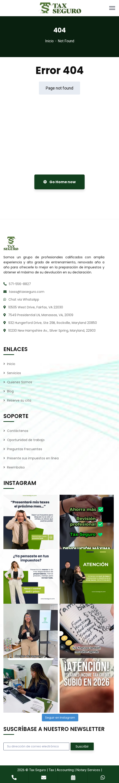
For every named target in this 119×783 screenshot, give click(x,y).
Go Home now (59, 182)
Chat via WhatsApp (23, 299)
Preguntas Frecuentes (24, 449)
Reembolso (16, 467)
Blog (10, 391)
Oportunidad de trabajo (26, 440)
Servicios (14, 373)
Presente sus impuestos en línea (33, 458)
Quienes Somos (19, 382)
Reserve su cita (19, 400)
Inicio (49, 41)
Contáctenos (17, 431)
